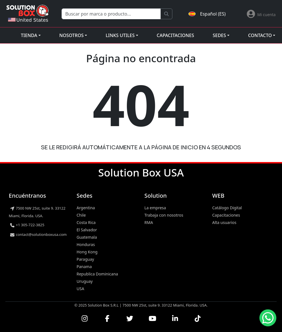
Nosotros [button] (71, 35)
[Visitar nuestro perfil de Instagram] (84, 318)
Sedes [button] (219, 35)
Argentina (86, 207)
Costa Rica (86, 222)
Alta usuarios (224, 222)
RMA (148, 222)
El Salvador (87, 229)
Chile (81, 215)
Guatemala (87, 237)
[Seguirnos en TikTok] (197, 318)
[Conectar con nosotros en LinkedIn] (175, 318)
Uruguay (85, 281)
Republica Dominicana (97, 274)
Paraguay (85, 259)
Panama (84, 266)
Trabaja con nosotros (163, 215)
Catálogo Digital (227, 207)
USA (80, 288)
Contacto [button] (260, 35)
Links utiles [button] (120, 35)
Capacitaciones (175, 35)
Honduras (86, 244)
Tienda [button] (29, 35)
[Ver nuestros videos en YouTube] (152, 318)
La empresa (155, 207)
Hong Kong (87, 252)
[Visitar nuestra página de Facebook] (107, 318)
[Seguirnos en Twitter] (130, 318)
